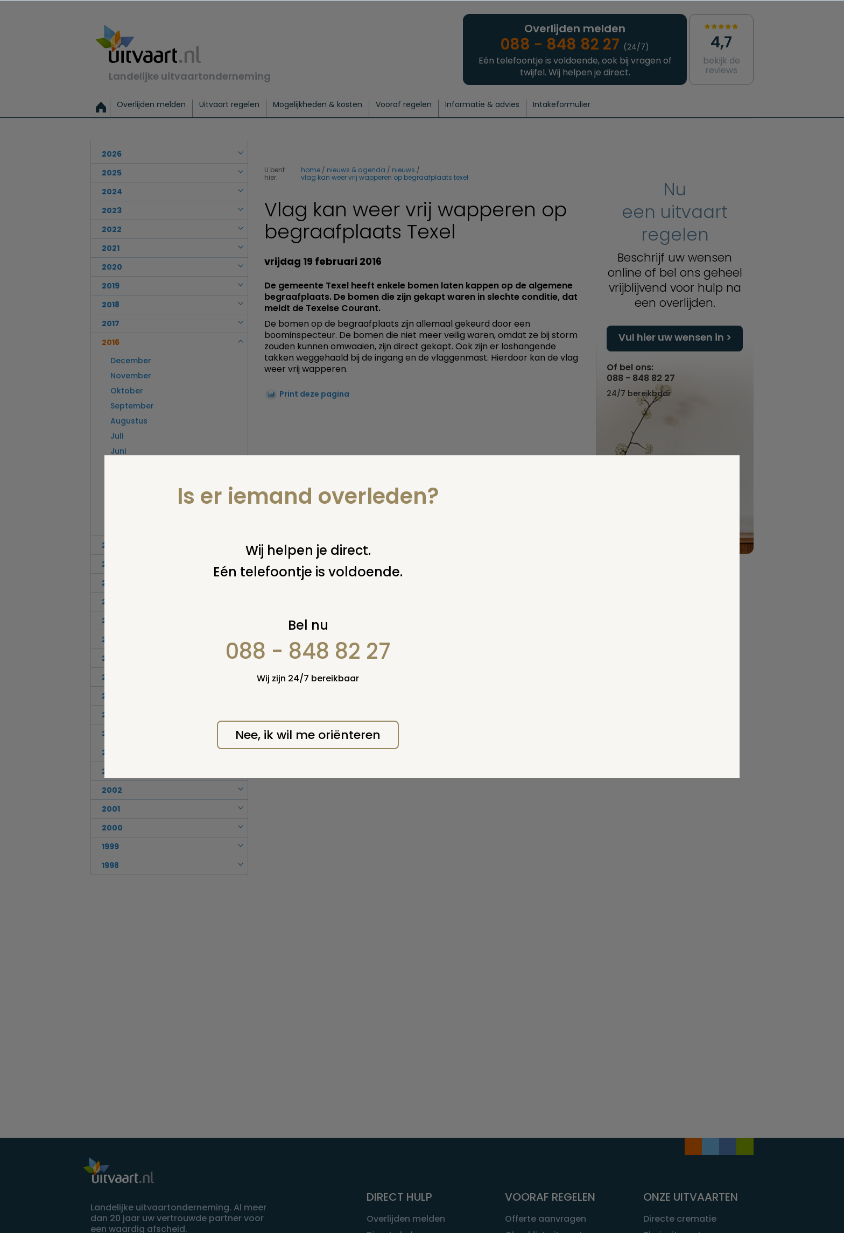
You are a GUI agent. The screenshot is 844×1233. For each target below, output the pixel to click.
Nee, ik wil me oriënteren (308, 735)
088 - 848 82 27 (308, 651)
